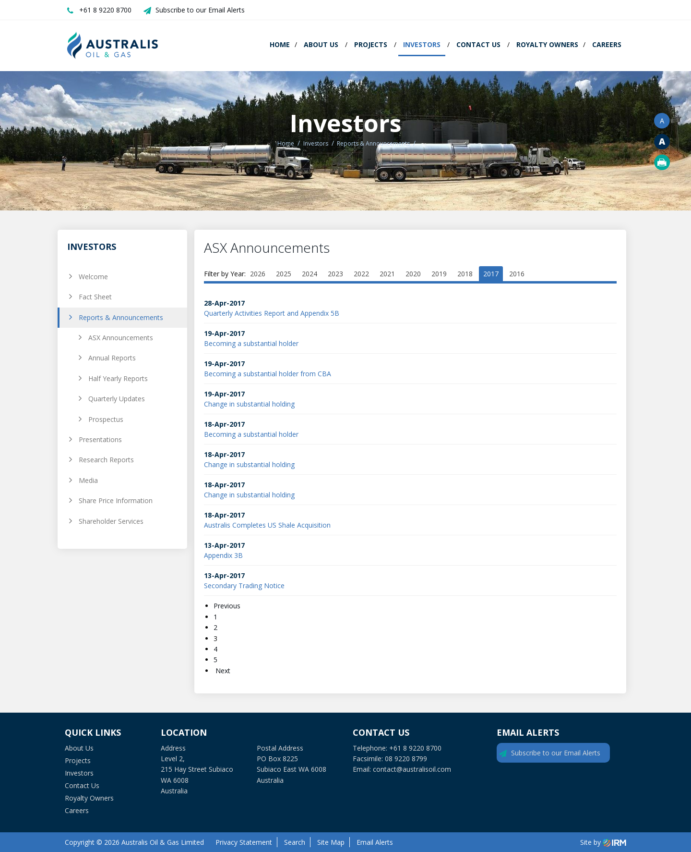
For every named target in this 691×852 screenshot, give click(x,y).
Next (222, 670)
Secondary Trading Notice (244, 585)
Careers (606, 44)
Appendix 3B (223, 555)
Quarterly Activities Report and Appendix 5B (271, 313)
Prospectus (105, 419)
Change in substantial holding (249, 403)
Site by (603, 842)
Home (280, 44)
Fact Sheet (95, 296)
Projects (370, 44)
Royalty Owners (547, 44)
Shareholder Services (111, 521)
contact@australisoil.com (412, 769)
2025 (283, 273)
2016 (516, 273)
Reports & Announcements (121, 317)
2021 (387, 273)
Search (294, 842)
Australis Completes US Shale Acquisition (267, 525)
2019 (439, 273)
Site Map (331, 842)
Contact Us (478, 44)
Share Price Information (116, 500)
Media (88, 480)
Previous (228, 605)
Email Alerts (375, 842)
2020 (413, 273)
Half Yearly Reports (118, 378)
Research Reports (106, 459)
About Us (321, 44)
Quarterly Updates (116, 398)
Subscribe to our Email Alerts (200, 9)
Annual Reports (112, 357)
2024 (309, 273)
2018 (465, 273)
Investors (422, 44)
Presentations (100, 439)
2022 (361, 273)
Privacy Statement (243, 842)
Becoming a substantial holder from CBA (267, 373)
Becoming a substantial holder (251, 343)
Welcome (93, 276)
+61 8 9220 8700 (105, 9)
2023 (335, 273)
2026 (257, 273)
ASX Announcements (120, 337)
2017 (491, 273)
